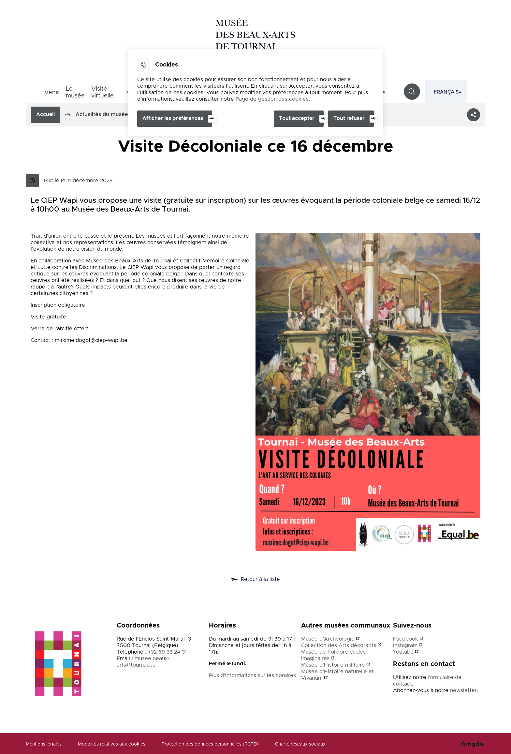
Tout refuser (349, 118)
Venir (51, 93)
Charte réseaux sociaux (300, 744)
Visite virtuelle (102, 92)
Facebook (405, 639)
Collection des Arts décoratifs (338, 645)
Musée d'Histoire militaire (333, 665)
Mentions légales (44, 744)
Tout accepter (296, 118)
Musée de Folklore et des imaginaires (333, 655)
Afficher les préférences (172, 118)
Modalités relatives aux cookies (111, 744)
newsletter (463, 690)
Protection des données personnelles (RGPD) (210, 744)
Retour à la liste (263, 579)
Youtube (403, 652)
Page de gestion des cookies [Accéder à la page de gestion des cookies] (272, 99)
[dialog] (255, 92)
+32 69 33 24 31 (167, 652)
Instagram (405, 645)
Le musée (75, 92)
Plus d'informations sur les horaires (252, 675)
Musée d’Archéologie (328, 639)
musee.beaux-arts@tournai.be (143, 662)
